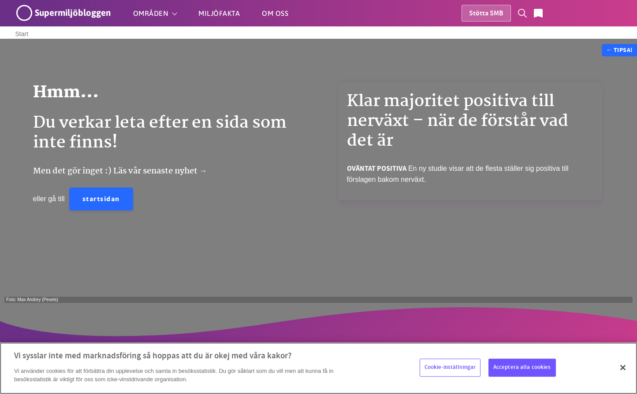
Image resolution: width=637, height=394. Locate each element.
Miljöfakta (219, 13)
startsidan (101, 199)
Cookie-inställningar (450, 367)
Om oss (275, 13)
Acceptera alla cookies (522, 367)
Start (22, 33)
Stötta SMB (486, 13)
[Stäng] (623, 367)
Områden (151, 13)
